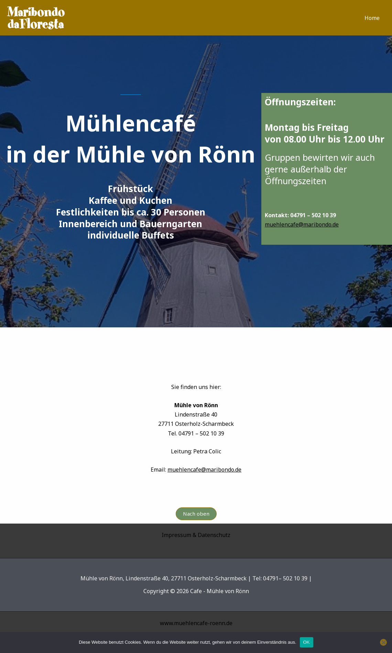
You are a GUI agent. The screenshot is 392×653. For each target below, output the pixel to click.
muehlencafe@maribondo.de (302, 224)
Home (372, 18)
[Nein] (383, 642)
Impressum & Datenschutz (196, 535)
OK (306, 642)
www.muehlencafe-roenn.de (196, 623)
